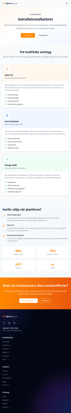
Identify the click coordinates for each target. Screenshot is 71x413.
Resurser (5, 407)
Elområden (5, 345)
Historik (4, 349)
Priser (4, 359)
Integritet (5, 400)
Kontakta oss (43, 35)
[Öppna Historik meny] (9, 349)
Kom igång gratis (28, 301)
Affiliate (4, 404)
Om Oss (5, 374)
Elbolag (4, 352)
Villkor (4, 396)
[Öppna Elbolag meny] (9, 352)
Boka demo (45, 301)
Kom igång (28, 35)
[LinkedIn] (9, 323)
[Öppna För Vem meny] (9, 385)
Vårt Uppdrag (6, 378)
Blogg (4, 381)
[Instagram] (14, 323)
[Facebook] (4, 323)
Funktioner (5, 356)
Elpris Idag (5, 342)
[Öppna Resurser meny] (9, 407)
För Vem (5, 385)
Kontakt (4, 371)
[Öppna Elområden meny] (11, 345)
